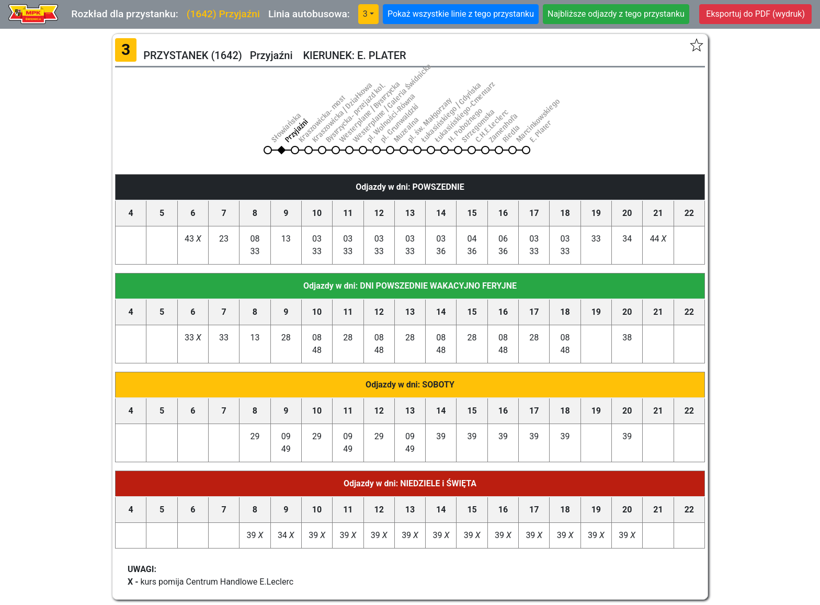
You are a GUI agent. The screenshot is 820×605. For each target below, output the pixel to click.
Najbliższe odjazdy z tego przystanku (616, 14)
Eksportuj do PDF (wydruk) (755, 14)
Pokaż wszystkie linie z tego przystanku (461, 14)
